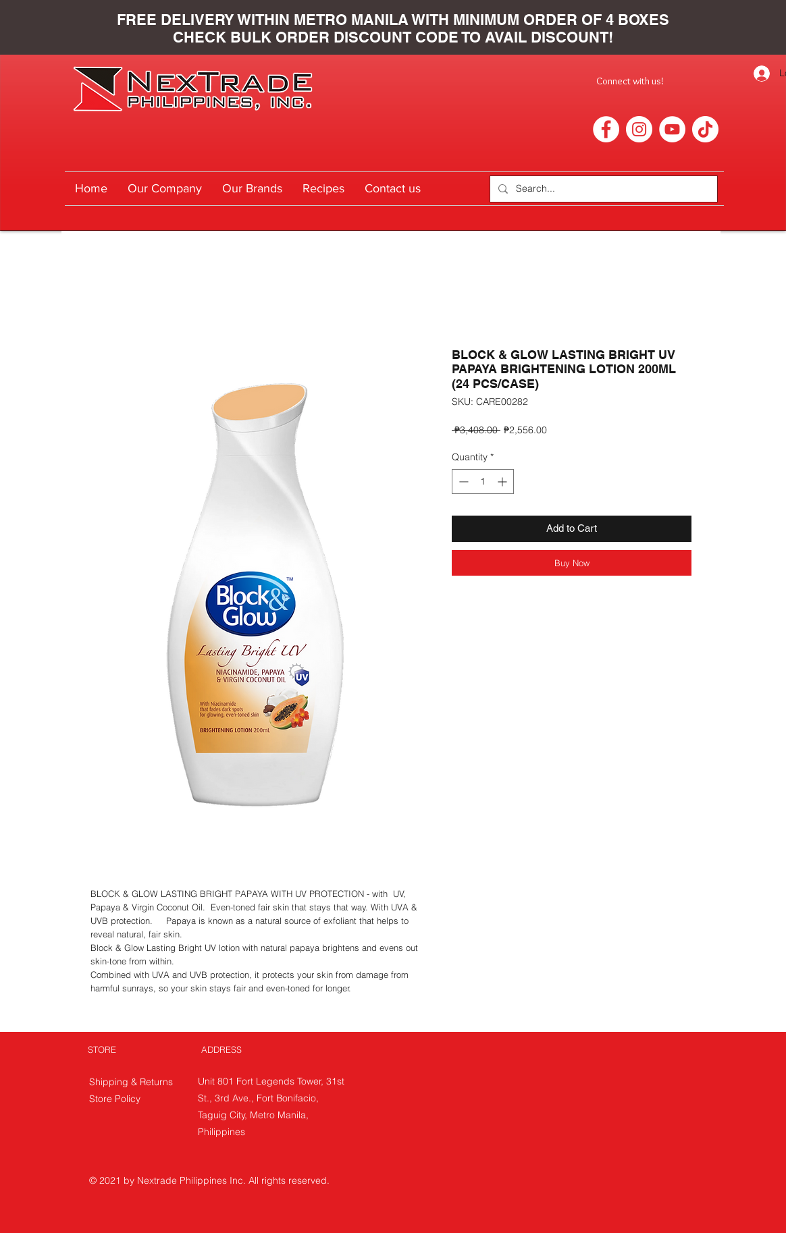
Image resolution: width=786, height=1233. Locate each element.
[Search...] (602, 189)
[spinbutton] (483, 481)
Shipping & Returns (132, 1082)
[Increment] (503, 481)
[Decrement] (462, 481)
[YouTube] (672, 129)
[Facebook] (606, 129)
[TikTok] (705, 129)
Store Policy (114, 1099)
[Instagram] (639, 129)
